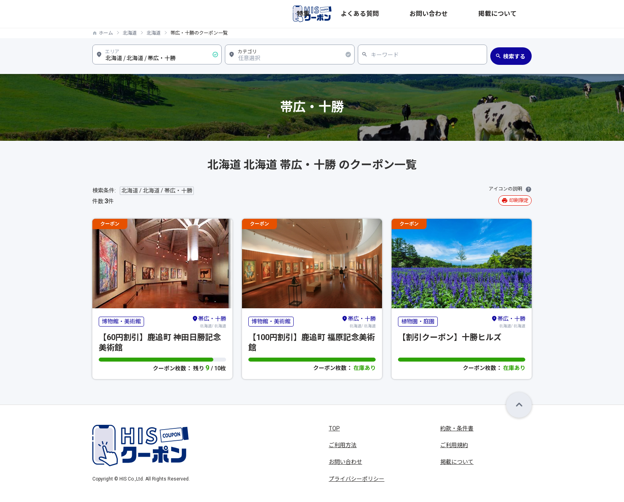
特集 (397, 14)
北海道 (130, 33)
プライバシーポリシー (356, 479)
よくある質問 (429, 14)
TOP (334, 428)
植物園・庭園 (418, 321)
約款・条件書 (457, 428)
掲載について (515, 14)
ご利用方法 (343, 445)
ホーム (106, 33)
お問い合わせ (472, 14)
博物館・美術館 (121, 321)
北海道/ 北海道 (209, 321)
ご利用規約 (454, 445)
